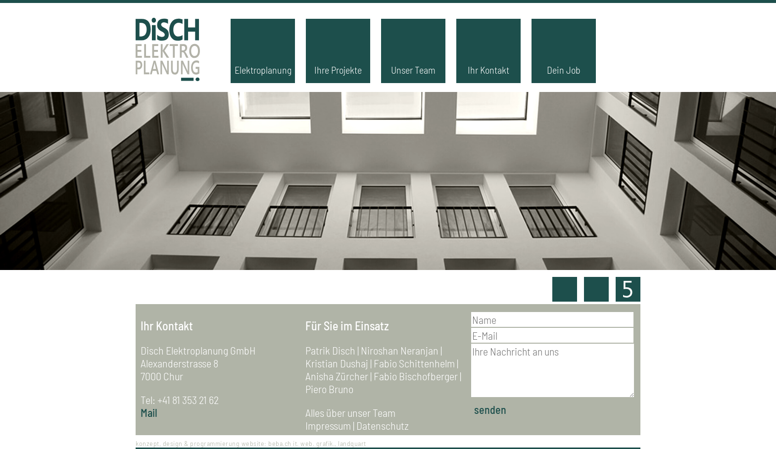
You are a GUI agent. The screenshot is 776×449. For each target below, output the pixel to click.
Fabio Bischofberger (416, 375)
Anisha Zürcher (336, 375)
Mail (149, 412)
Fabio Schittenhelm (414, 363)
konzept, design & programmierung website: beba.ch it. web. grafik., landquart (251, 443)
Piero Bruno (329, 388)
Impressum (328, 425)
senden (490, 409)
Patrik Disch (330, 350)
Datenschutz (382, 425)
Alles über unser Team (350, 412)
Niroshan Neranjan (399, 350)
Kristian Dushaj (336, 363)
